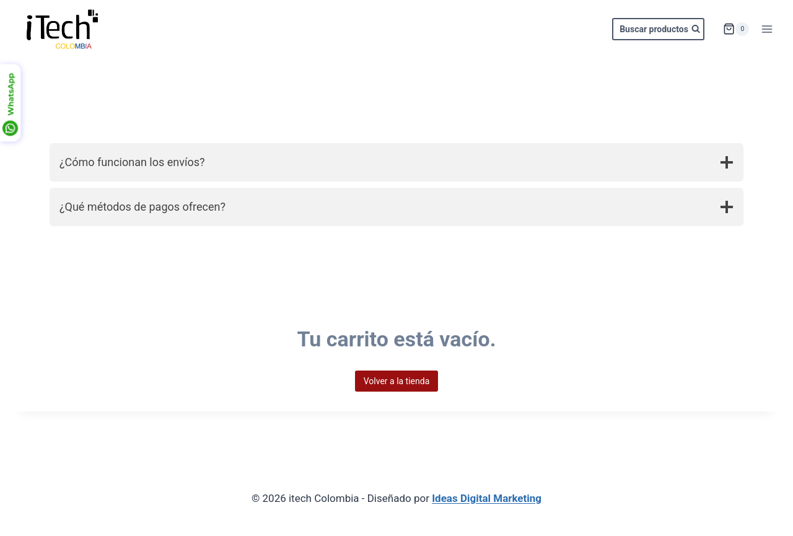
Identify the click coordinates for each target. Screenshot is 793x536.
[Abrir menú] (766, 28)
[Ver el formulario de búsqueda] (658, 29)
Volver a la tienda (397, 381)
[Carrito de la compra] (736, 29)
